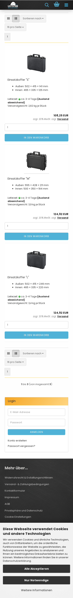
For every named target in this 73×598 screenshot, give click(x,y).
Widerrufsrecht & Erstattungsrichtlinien (29, 477)
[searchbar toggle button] (47, 5)
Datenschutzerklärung (17, 561)
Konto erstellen (17, 440)
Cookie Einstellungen (18, 517)
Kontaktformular (15, 491)
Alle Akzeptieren (36, 569)
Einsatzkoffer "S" (18, 80)
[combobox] (33, 18)
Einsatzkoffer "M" (19, 179)
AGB (7, 504)
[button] (8, 18)
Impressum (12, 497)
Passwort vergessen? (21, 446)
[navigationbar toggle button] (66, 5)
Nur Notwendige (36, 580)
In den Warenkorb (36, 137)
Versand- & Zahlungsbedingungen (27, 484)
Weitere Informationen (36, 590)
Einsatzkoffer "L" (18, 277)
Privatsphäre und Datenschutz (24, 510)
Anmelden (36, 432)
